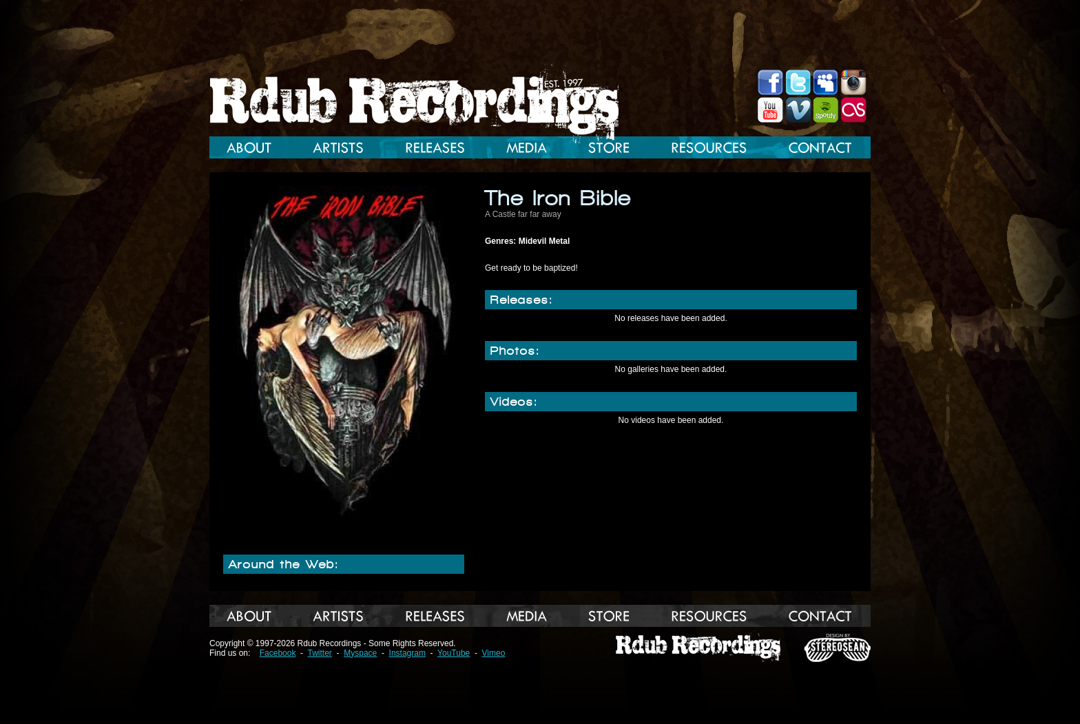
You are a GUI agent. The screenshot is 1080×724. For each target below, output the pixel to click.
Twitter (320, 653)
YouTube (453, 653)
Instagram (407, 653)
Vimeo (494, 653)
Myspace (360, 653)
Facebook (278, 653)
